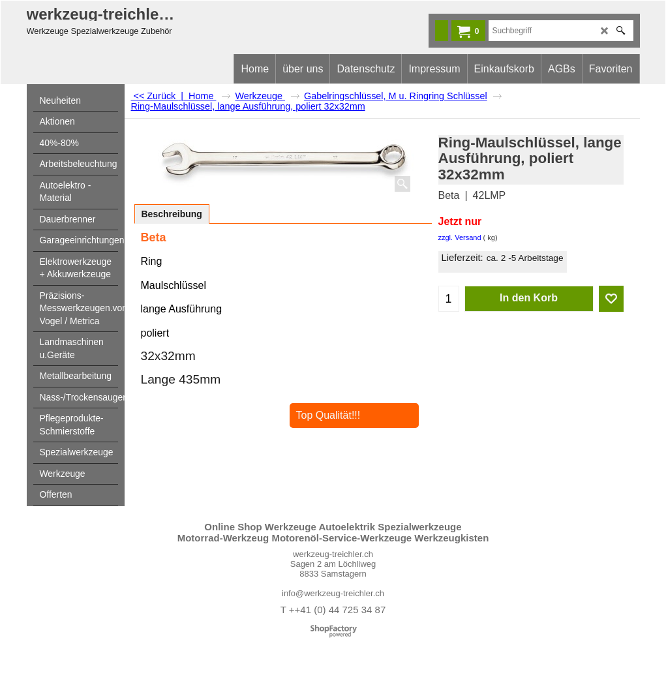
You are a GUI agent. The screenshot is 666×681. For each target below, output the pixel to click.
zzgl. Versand (459, 237)
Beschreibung (172, 214)
